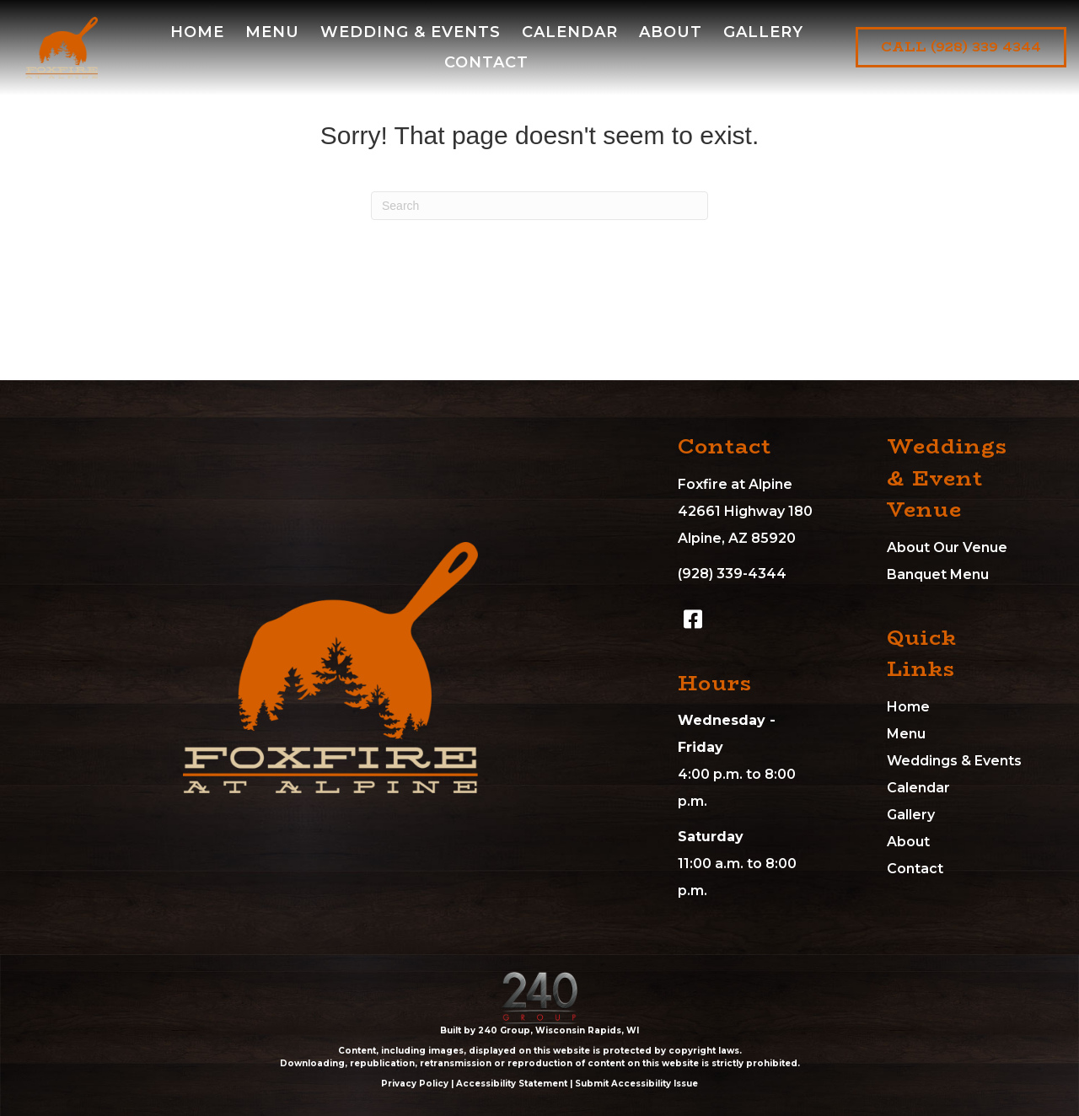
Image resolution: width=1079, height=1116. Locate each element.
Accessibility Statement (511, 1083)
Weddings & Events (954, 761)
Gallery (911, 815)
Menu (906, 734)
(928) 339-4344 (732, 574)
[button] (692, 619)
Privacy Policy (414, 1083)
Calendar (918, 788)
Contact (915, 869)
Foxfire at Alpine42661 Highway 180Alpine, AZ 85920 (745, 511)
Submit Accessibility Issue (636, 1083)
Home (908, 707)
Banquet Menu (938, 574)
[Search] (539, 205)
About (908, 842)
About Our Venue (947, 547)
